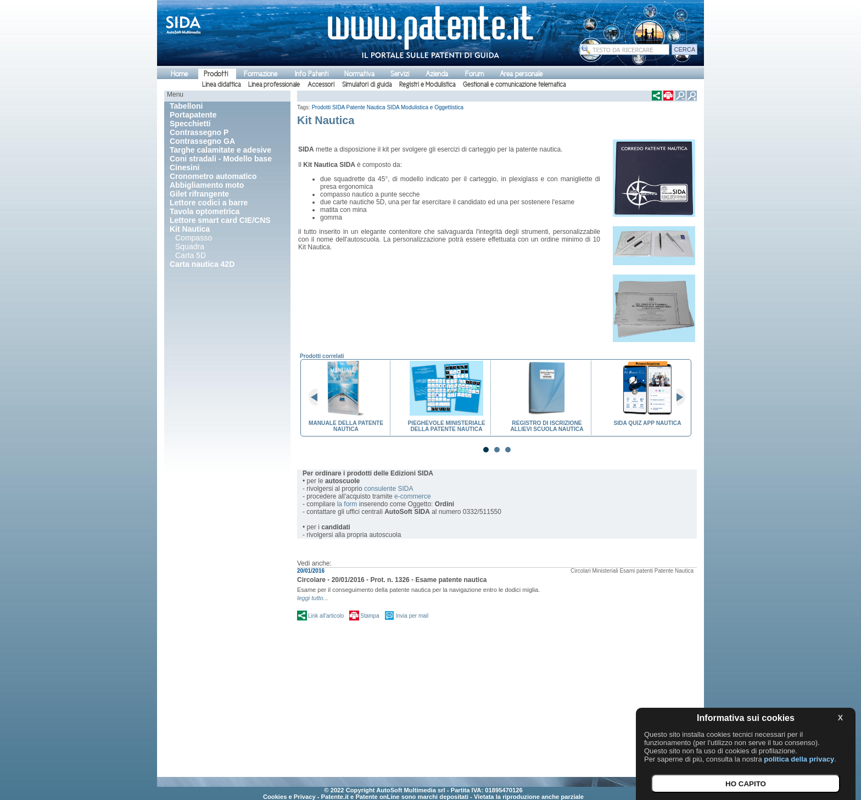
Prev (317, 397)
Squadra (189, 246)
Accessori (321, 84)
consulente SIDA (388, 489)
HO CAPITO (745, 784)
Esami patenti (636, 571)
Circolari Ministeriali (594, 571)
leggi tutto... (312, 598)
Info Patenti (311, 74)
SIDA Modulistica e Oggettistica (425, 107)
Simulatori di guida (367, 84)
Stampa (369, 616)
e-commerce (412, 496)
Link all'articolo (326, 616)
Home (179, 74)
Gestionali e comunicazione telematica (514, 84)
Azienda (437, 74)
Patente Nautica (365, 107)
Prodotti (216, 74)
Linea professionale (274, 84)
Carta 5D (190, 255)
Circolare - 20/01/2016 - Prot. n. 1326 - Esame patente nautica (392, 580)
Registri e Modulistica (427, 84)
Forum (474, 74)
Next (676, 397)
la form (347, 504)
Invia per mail (412, 616)
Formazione (260, 74)
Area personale (521, 74)
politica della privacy (799, 759)
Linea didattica (221, 84)
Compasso (193, 237)
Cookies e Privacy (289, 796)
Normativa (359, 74)
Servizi (399, 74)
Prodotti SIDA (328, 107)
